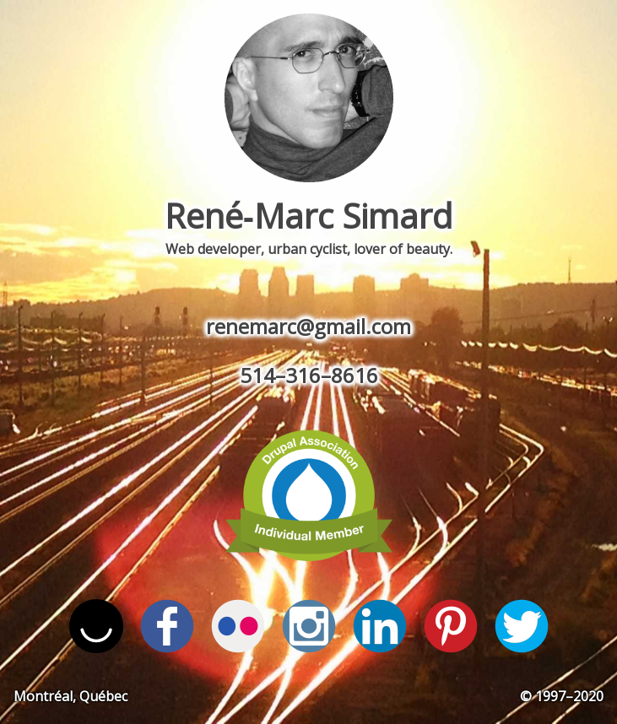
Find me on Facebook (167, 626)
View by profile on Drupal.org (309, 494)
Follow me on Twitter (522, 626)
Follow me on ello (96, 626)
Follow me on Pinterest (451, 626)
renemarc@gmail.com (308, 326)
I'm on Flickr (238, 626)
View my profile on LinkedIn (380, 626)
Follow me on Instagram (309, 626)
